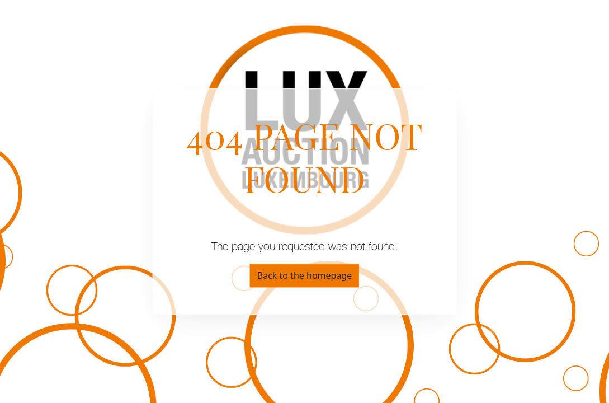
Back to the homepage (304, 275)
